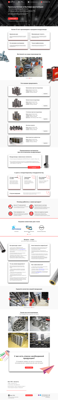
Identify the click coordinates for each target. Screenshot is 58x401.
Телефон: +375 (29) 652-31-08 (12, 384)
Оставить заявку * (13, 18)
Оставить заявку (29, 368)
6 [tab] (29, 307)
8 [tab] (31, 307)
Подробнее (45, 119)
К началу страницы (29, 396)
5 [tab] (28, 307)
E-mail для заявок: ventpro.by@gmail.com (14, 385)
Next (42, 66)
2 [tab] (25, 307)
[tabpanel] (29, 66)
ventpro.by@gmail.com (47, 397)
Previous (16, 66)
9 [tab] (32, 307)
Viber (39, 269)
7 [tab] (30, 307)
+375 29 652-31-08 (46, 1)
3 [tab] (26, 307)
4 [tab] (27, 307)
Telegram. (43, 269)
